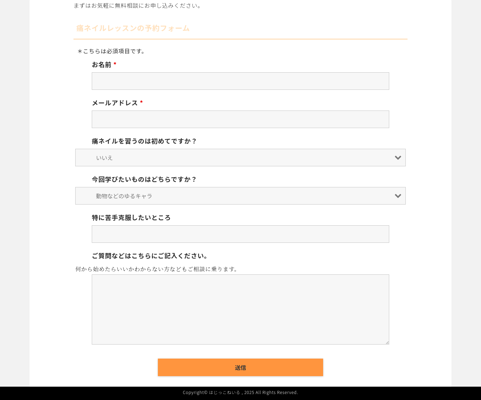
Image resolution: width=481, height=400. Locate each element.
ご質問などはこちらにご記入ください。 (151, 255)
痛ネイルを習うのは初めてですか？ (145, 140)
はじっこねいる (224, 392)
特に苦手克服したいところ (131, 217)
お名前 (104, 64)
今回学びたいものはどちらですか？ (144, 179)
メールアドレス (117, 102)
